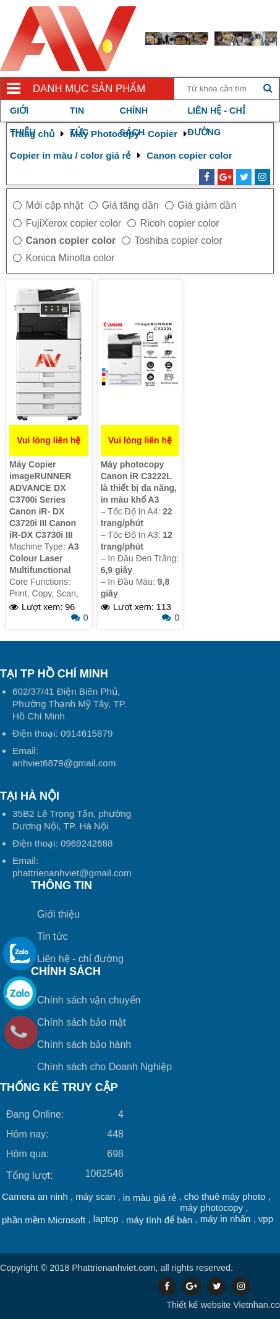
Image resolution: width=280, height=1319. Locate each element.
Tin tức (52, 936)
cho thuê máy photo (225, 1196)
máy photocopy (211, 1207)
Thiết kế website (198, 1305)
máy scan (95, 1196)
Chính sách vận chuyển (88, 1000)
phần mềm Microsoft (43, 1220)
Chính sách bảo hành (84, 1044)
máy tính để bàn (159, 1220)
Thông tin (61, 885)
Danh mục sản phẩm (89, 88)
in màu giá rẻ (149, 1197)
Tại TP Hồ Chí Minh (54, 674)
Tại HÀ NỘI (29, 796)
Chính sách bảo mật (81, 1022)
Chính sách (66, 971)
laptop (106, 1218)
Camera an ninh (35, 1196)
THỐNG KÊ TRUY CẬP (59, 1087)
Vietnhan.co (223, 1305)
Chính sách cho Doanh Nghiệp (104, 1066)
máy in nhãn (225, 1218)
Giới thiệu (58, 914)
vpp (265, 1218)
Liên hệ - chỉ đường (80, 958)
